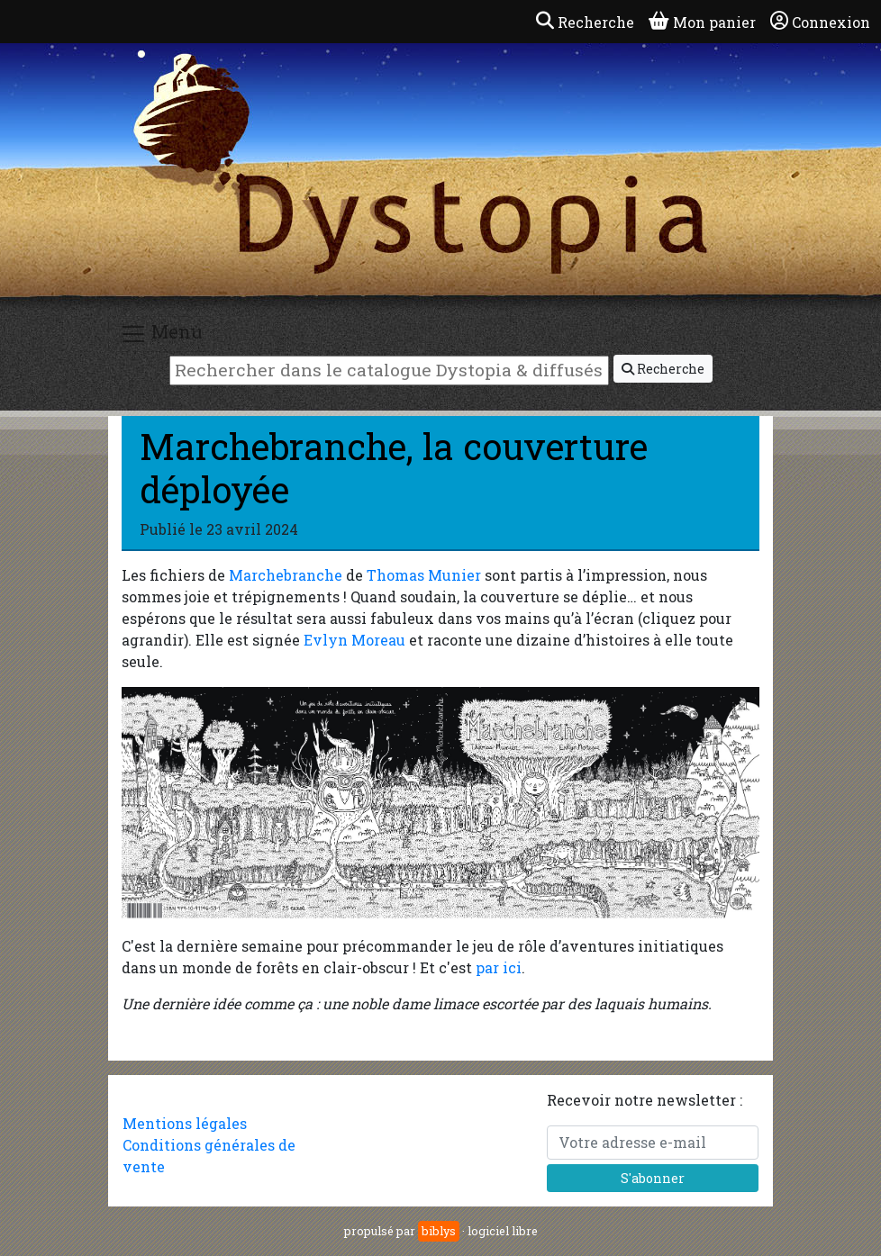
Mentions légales (185, 1123)
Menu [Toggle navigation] (161, 334)
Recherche (663, 368)
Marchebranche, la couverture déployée (394, 467)
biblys (439, 1231)
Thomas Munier (424, 574)
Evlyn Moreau (354, 639)
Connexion (820, 22)
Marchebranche (285, 574)
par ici (499, 967)
